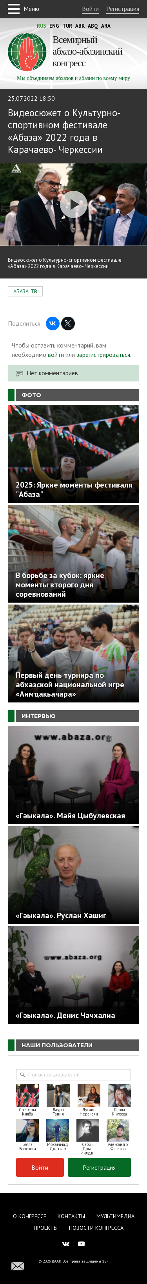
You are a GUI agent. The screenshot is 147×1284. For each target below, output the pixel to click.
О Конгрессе (29, 1216)
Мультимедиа (115, 1216)
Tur (67, 26)
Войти (90, 8)
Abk (80, 26)
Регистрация (122, 8)
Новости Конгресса (96, 1227)
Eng (54, 26)
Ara (106, 26)
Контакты (71, 1216)
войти (56, 354)
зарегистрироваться (103, 354)
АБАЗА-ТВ (25, 291)
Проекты (46, 1227)
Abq (93, 26)
